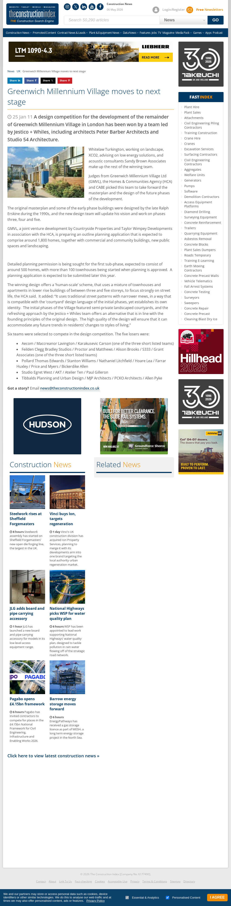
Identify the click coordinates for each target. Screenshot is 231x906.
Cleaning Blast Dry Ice (200, 319)
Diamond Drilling (197, 212)
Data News (129, 33)
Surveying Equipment (200, 217)
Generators (192, 180)
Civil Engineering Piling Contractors (201, 125)
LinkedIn (83, 6)
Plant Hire (191, 107)
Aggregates (192, 169)
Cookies (100, 881)
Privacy (134, 881)
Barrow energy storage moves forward (63, 703)
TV (159, 33)
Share (13, 80)
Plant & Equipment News (104, 33)
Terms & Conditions (154, 881)
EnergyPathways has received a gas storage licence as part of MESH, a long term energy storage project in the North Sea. (67, 727)
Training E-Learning (199, 260)
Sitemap (175, 881)
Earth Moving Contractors (194, 268)
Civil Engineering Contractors (197, 162)
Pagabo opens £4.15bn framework (27, 701)
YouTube (92, 6)
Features (145, 33)
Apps (208, 33)
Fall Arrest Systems (198, 286)
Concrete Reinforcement (202, 222)
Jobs (154, 33)
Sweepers (191, 303)
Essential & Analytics (142, 897)
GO (216, 20)
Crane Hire (192, 138)
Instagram (67, 6)
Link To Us (65, 881)
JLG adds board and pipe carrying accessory (27, 613)
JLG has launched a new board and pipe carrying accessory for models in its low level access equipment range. (27, 636)
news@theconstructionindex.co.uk (69, 388)
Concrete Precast (197, 314)
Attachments (193, 118)
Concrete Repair (196, 308)
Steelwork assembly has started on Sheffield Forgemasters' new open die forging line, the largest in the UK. (27, 540)
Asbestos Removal (198, 239)
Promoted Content (44, 33)
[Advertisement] (90, 811)
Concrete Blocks (196, 244)
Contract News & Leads (71, 33)
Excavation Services (199, 149)
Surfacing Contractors (200, 154)
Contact (41, 881)
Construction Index (32, 14)
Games (197, 33)
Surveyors (191, 297)
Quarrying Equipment (200, 233)
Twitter (75, 6)
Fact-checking (83, 881)
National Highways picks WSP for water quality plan (67, 613)
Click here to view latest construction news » (53, 755)
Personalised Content (183, 897)
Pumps (189, 186)
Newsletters (209, 9)
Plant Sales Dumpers (200, 250)
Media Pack (182, 33)
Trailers (190, 228)
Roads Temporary (197, 255)
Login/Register (173, 9)
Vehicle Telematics (198, 281)
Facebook (100, 6)
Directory (189, 881)
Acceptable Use (117, 881)
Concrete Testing (197, 292)
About (52, 881)
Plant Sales (192, 112)
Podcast (217, 33)
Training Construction (200, 133)
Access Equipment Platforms (198, 204)
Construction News (17, 33)
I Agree (217, 897)
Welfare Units (194, 175)
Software (191, 191)
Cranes (189, 143)
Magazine (168, 33)
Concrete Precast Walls (201, 276)
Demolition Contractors (201, 197)
